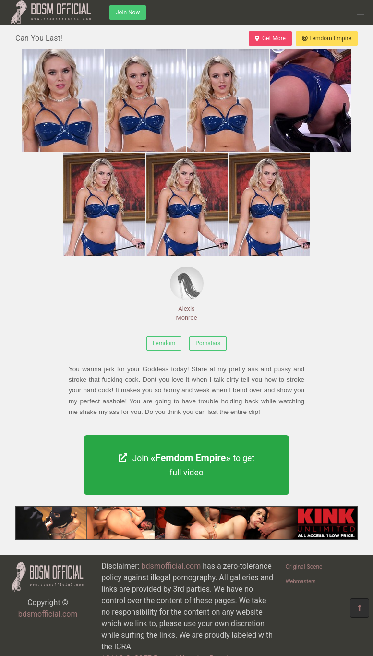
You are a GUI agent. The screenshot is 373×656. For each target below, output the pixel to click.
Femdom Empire (326, 38)
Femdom (164, 343)
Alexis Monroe (187, 294)
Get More (270, 38)
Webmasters (301, 581)
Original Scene (304, 566)
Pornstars (207, 343)
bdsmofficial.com (48, 614)
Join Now (128, 12)
